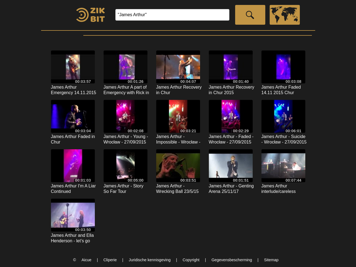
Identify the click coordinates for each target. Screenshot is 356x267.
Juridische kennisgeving (150, 260)
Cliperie (110, 260)
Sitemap (271, 260)
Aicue (86, 260)
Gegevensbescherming (232, 260)
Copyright (191, 260)
